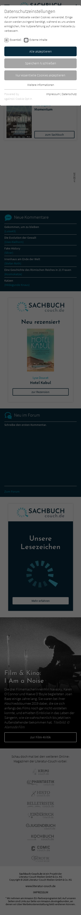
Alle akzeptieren (40, 51)
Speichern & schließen (40, 63)
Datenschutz (69, 94)
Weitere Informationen (40, 85)
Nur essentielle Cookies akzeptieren (40, 75)
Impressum (53, 94)
